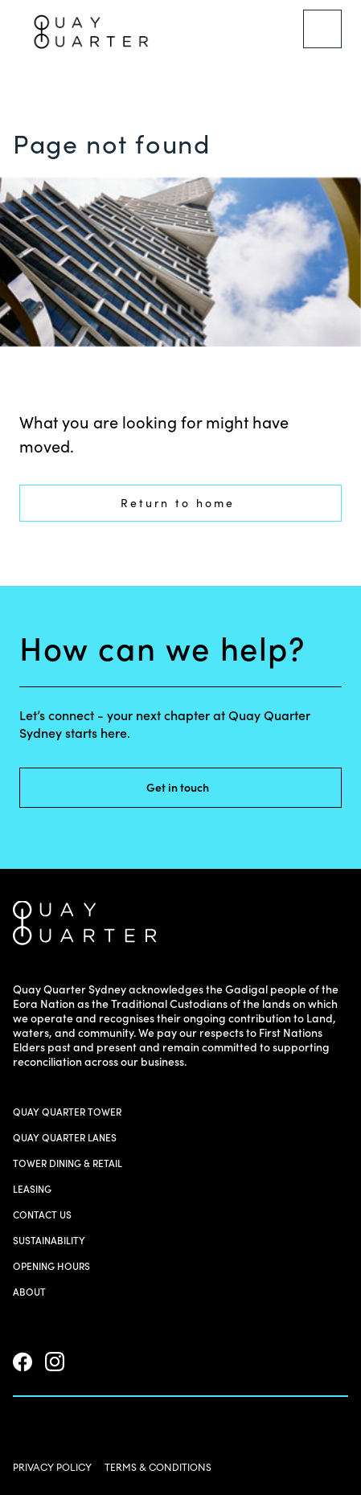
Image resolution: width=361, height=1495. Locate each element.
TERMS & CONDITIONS (158, 1467)
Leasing (32, 1189)
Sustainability (49, 1241)
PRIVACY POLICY (52, 1467)
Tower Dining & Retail (67, 1163)
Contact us (42, 1215)
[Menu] (322, 29)
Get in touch (187, 788)
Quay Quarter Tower (67, 1112)
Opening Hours (51, 1266)
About (29, 1292)
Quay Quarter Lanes (65, 1138)
